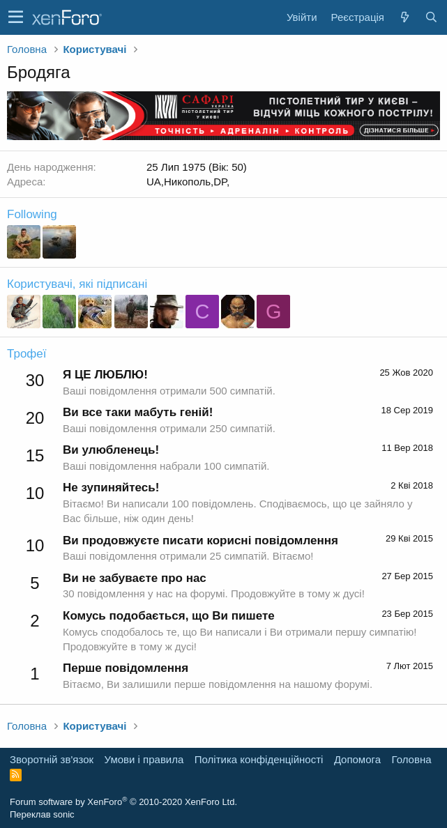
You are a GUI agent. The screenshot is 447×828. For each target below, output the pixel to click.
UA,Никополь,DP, (187, 181)
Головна (412, 759)
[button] (16, 17)
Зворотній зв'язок (51, 759)
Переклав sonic (42, 814)
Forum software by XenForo (123, 802)
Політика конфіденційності (259, 759)
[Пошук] (431, 17)
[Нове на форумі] (404, 17)
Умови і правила (144, 759)
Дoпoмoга (357, 759)
